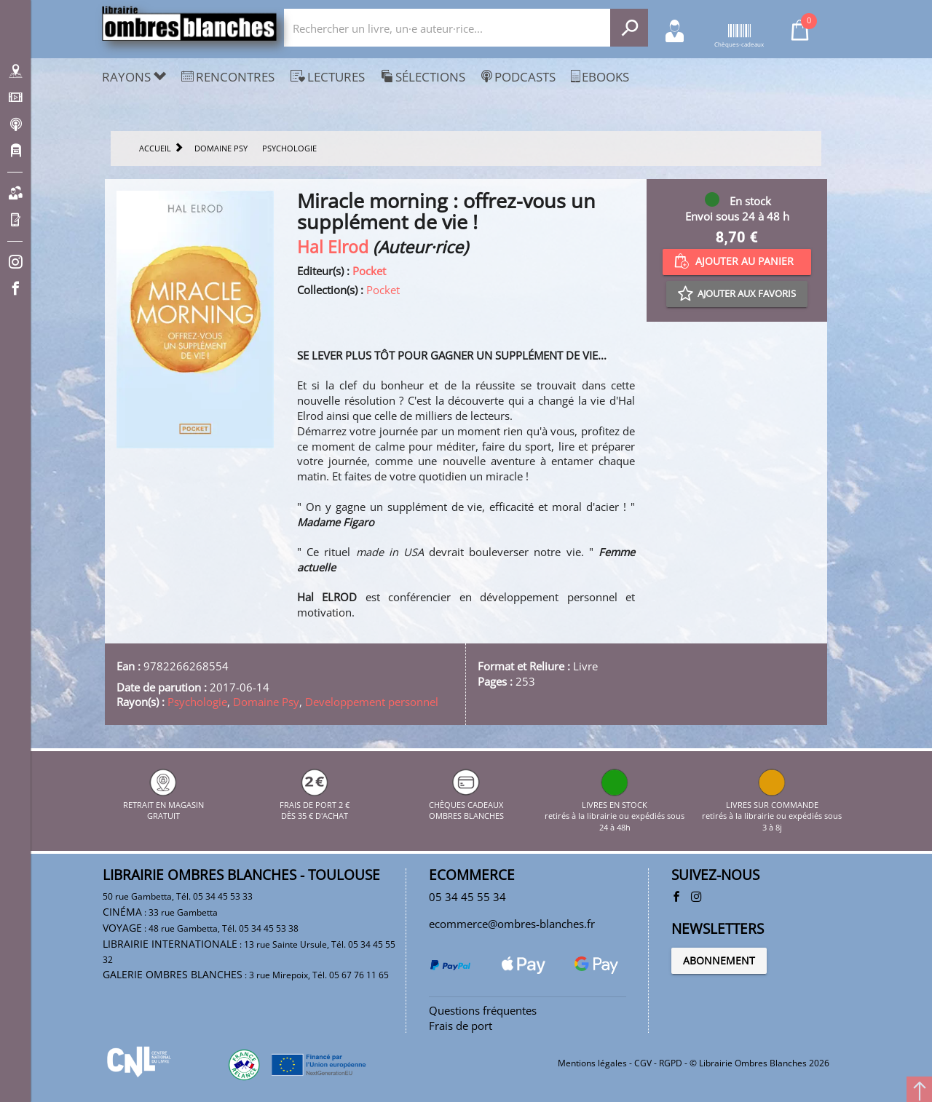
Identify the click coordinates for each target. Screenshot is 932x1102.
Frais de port (460, 1025)
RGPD (670, 1063)
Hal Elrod (332, 247)
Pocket (369, 270)
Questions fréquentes (483, 1010)
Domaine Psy (266, 701)
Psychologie (197, 701)
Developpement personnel (371, 701)
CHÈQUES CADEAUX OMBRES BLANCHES (466, 804)
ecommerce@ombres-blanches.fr (512, 923)
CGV (643, 1063)
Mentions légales (592, 1063)
